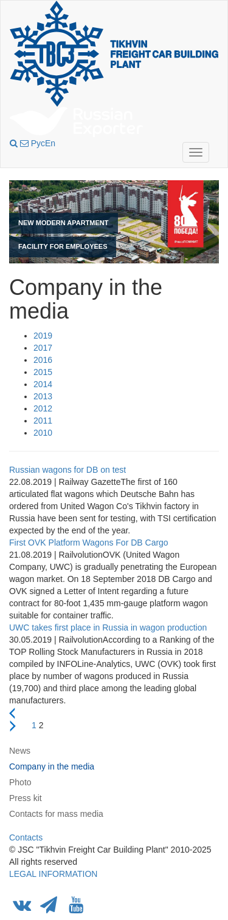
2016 (42, 360)
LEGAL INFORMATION (53, 874)
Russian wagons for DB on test (67, 470)
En (50, 143)
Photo (20, 782)
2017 (42, 348)
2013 (42, 396)
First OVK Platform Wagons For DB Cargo (88, 542)
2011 (42, 420)
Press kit (25, 798)
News (19, 751)
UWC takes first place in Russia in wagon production (108, 627)
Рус (38, 143)
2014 (42, 384)
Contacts (26, 837)
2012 (42, 408)
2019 (42, 335)
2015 (42, 372)
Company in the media (51, 766)
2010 (42, 433)
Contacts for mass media (56, 814)
